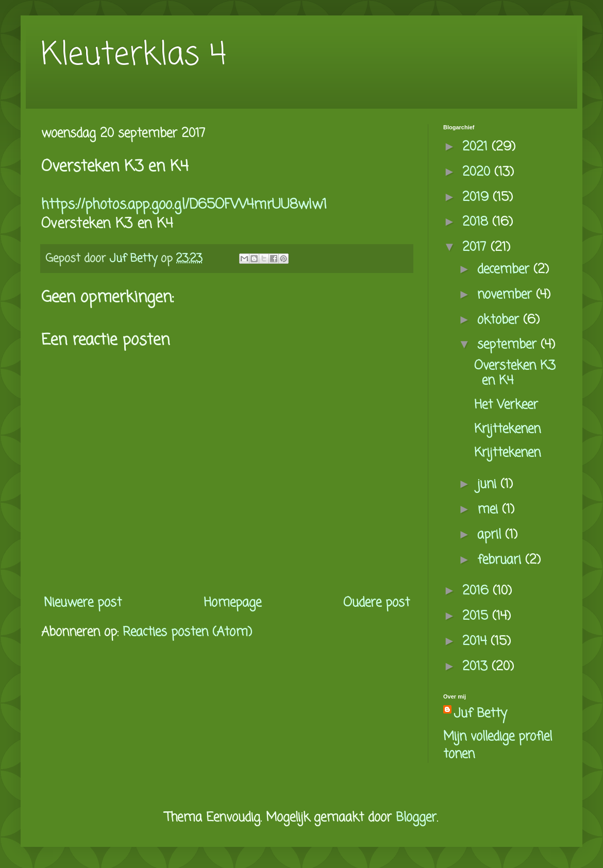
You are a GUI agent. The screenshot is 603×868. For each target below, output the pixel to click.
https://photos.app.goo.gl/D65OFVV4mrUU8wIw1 (184, 205)
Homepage (232, 602)
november (506, 294)
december (505, 269)
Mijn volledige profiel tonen (497, 745)
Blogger (416, 817)
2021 (477, 147)
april (491, 534)
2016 (477, 591)
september (509, 344)
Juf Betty (480, 714)
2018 (477, 222)
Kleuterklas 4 (133, 55)
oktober (500, 320)
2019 (477, 197)
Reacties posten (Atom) (187, 632)
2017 (476, 247)
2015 (477, 616)
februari (501, 560)
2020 (478, 172)
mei (489, 509)
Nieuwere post (83, 602)
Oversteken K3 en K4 (515, 373)
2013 (477, 666)
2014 (476, 641)
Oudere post (376, 602)
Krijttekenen (507, 429)
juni (488, 484)
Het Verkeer (506, 405)
